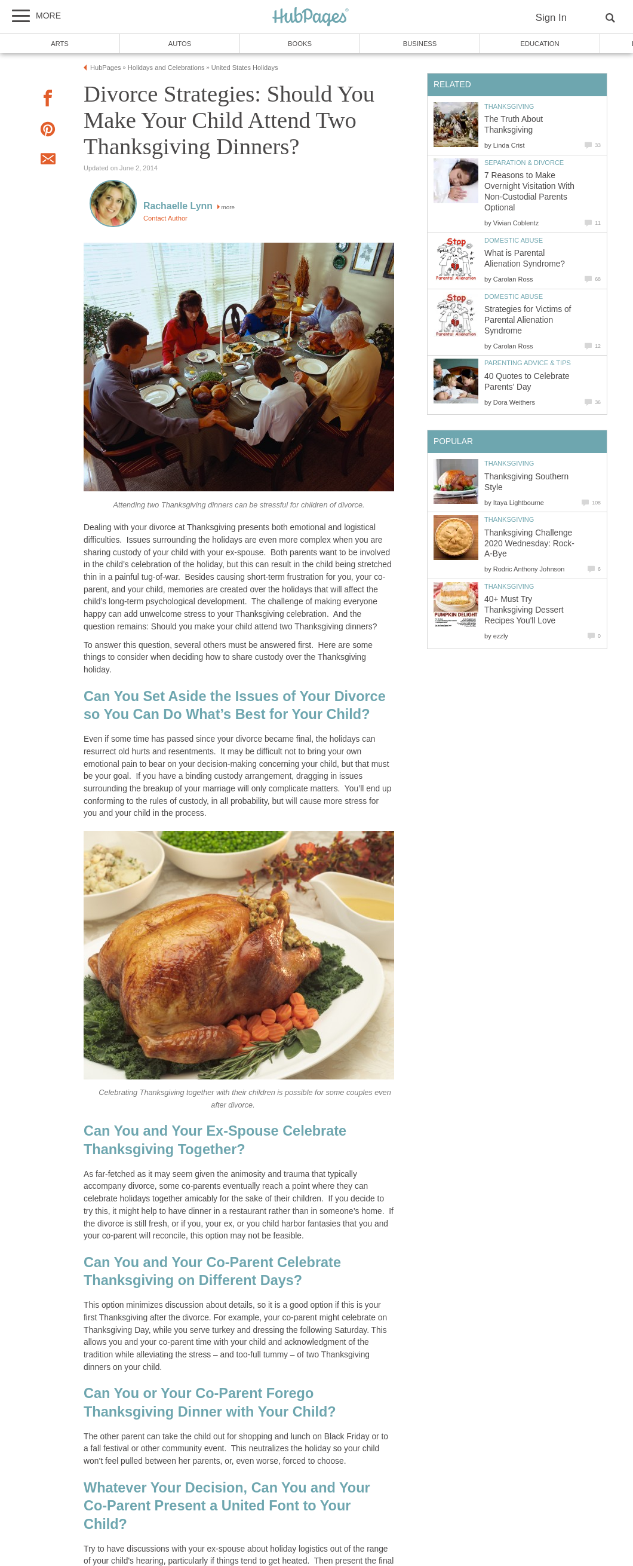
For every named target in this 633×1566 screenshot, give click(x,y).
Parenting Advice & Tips (527, 362)
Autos (179, 43)
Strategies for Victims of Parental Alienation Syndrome (527, 320)
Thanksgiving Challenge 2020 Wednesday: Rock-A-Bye (529, 543)
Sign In (551, 17)
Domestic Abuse (513, 240)
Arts (60, 43)
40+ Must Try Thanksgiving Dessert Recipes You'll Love (524, 610)
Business (420, 43)
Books (300, 43)
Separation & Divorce (524, 162)
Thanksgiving (509, 106)
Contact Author (165, 218)
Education (539, 43)
